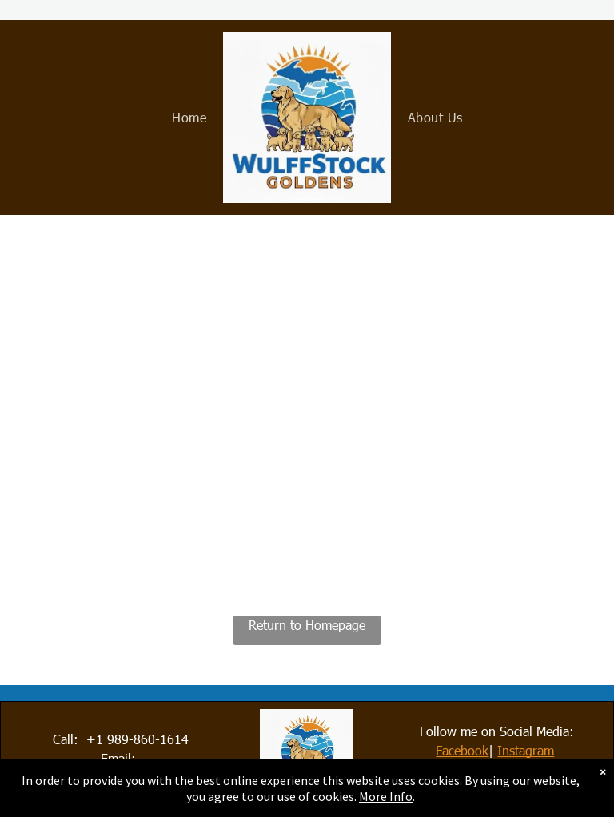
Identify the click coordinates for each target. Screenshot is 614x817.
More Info (386, 796)
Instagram (525, 750)
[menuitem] (189, 117)
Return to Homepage (307, 624)
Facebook (462, 750)
